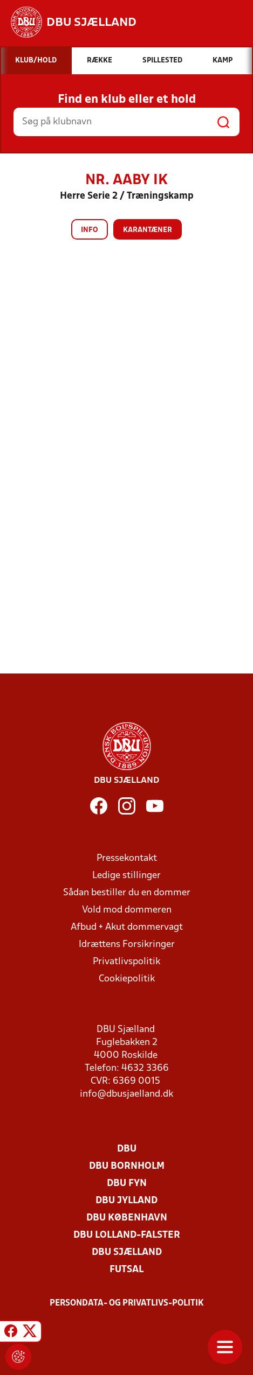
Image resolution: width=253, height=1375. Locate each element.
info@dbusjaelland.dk (126, 1094)
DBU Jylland (126, 1200)
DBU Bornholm (127, 1166)
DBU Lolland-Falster (126, 1235)
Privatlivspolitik (126, 961)
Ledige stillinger (126, 875)
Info (89, 230)
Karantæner (147, 230)
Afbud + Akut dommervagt (127, 927)
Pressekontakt (127, 858)
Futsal (126, 1269)
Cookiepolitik (127, 979)
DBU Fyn (127, 1183)
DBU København (126, 1218)
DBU (126, 1149)
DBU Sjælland (127, 1252)
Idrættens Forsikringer (127, 944)
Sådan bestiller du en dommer (126, 892)
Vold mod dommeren (127, 910)
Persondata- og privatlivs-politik (127, 1303)
